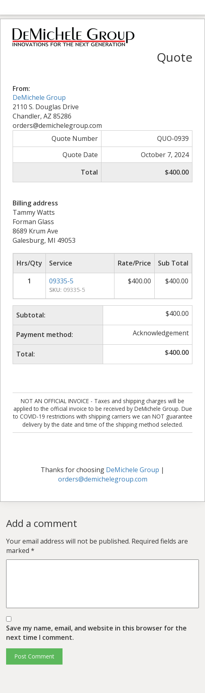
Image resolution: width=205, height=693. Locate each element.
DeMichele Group (39, 97)
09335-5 (61, 280)
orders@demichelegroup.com (102, 479)
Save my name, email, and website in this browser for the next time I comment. (96, 633)
